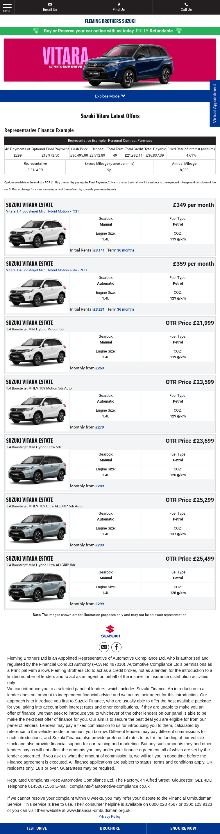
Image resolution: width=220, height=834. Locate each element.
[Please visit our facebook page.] (116, 647)
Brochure (110, 828)
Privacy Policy (110, 816)
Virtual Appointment (214, 104)
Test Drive (36, 828)
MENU (7, 8)
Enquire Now (183, 828)
